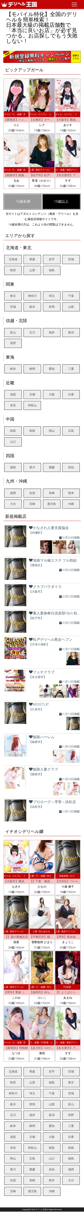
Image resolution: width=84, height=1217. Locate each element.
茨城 (13, 306)
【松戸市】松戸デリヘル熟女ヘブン (53, 175)
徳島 (13, 467)
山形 (32, 270)
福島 (52, 270)
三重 (71, 368)
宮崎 (32, 504)
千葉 (71, 296)
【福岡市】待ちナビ (43, 992)
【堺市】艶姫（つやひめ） (21, 992)
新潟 (71, 332)
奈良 (13, 405)
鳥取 (13, 430)
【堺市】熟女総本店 (68, 936)
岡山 (52, 430)
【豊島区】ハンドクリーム (21, 119)
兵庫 (71, 394)
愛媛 (52, 467)
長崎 (52, 493)
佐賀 (32, 493)
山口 (13, 441)
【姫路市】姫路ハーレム (20, 175)
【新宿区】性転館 (16, 1048)
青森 (32, 259)
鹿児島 (51, 504)
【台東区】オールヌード (46, 119)
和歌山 (32, 405)
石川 (32, 332)
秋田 (13, 270)
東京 (13, 296)
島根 (32, 430)
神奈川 (32, 296)
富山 (13, 332)
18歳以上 (61, 201)
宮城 (71, 259)
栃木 (32, 306)
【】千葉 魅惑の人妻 (44, 881)
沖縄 (71, 504)
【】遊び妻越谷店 (16, 936)
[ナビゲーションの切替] (74, 4)
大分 (13, 504)
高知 (71, 467)
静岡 (32, 368)
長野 (13, 343)
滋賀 (13, 394)
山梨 (71, 306)
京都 (32, 394)
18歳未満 (22, 201)
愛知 (52, 368)
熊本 (71, 493)
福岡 (13, 493)
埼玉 (52, 296)
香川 (32, 467)
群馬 (52, 306)
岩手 (52, 259)
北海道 (13, 259)
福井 (52, 332)
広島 (71, 430)
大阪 (52, 394)
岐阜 (13, 368)
